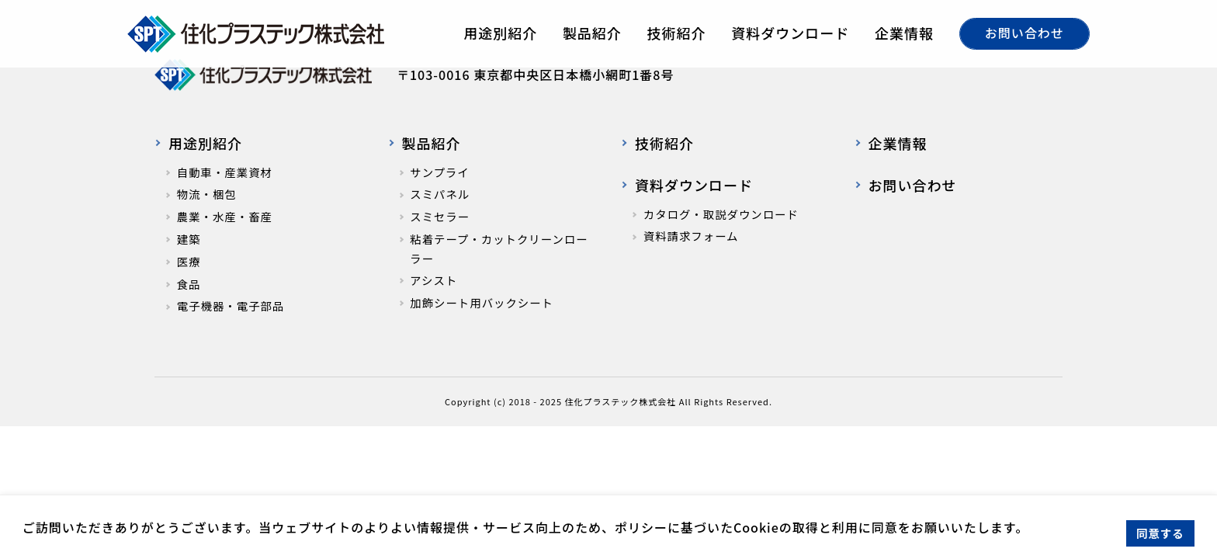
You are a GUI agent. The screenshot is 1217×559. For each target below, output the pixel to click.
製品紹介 (592, 33)
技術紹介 (676, 33)
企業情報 (904, 33)
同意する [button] (1160, 533)
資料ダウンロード (790, 33)
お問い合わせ (1024, 32)
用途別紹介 (500, 33)
